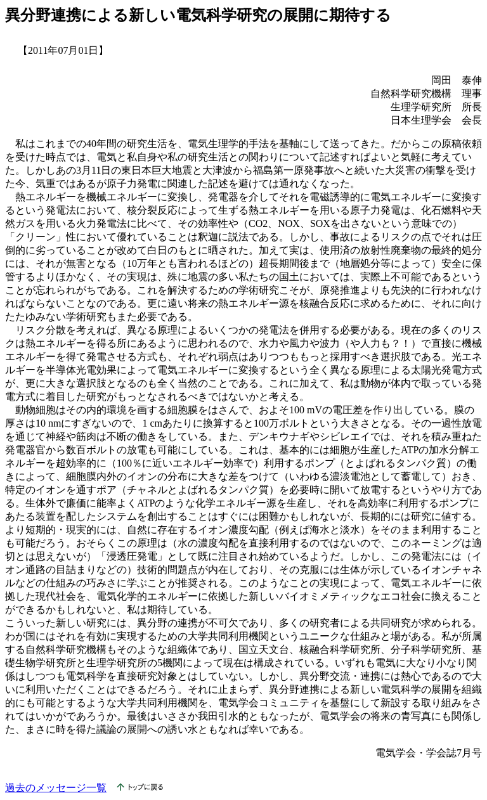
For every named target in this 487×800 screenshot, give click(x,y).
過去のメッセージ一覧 (56, 787)
